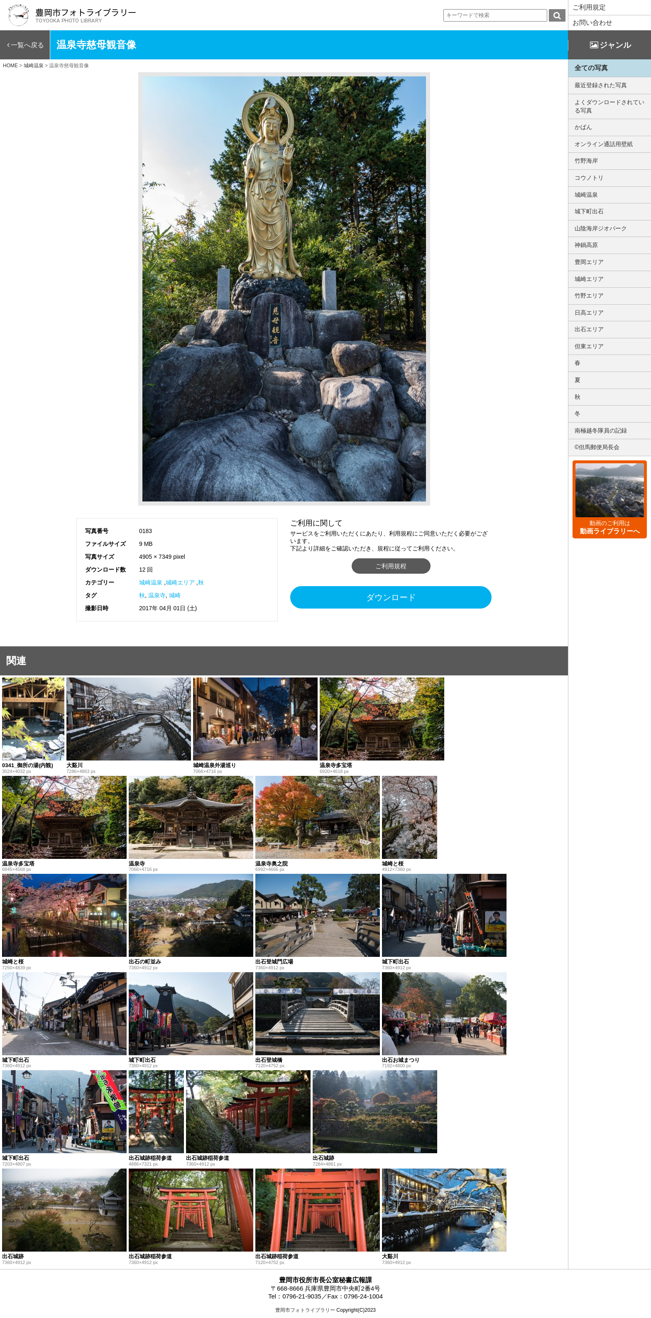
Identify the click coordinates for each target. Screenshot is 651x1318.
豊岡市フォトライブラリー (305, 1310)
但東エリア (589, 346)
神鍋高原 (586, 245)
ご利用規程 (390, 566)
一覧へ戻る (27, 45)
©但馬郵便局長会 (597, 447)
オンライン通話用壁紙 (604, 144)
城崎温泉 (150, 582)
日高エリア (589, 312)
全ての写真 (591, 67)
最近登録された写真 (601, 85)
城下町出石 (589, 211)
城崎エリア (180, 582)
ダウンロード (391, 597)
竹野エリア (589, 295)
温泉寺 (157, 595)
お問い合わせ (592, 22)
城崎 (175, 595)
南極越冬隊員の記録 (601, 430)
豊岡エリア (589, 262)
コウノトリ (589, 177)
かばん (583, 127)
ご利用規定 (589, 7)
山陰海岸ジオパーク (601, 228)
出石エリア (589, 329)
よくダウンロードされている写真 (609, 106)
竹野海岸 (586, 160)
